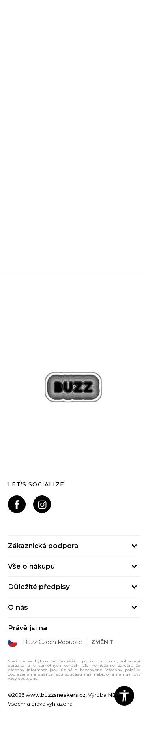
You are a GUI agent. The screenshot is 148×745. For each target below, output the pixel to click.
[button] (124, 696)
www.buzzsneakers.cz (56, 695)
